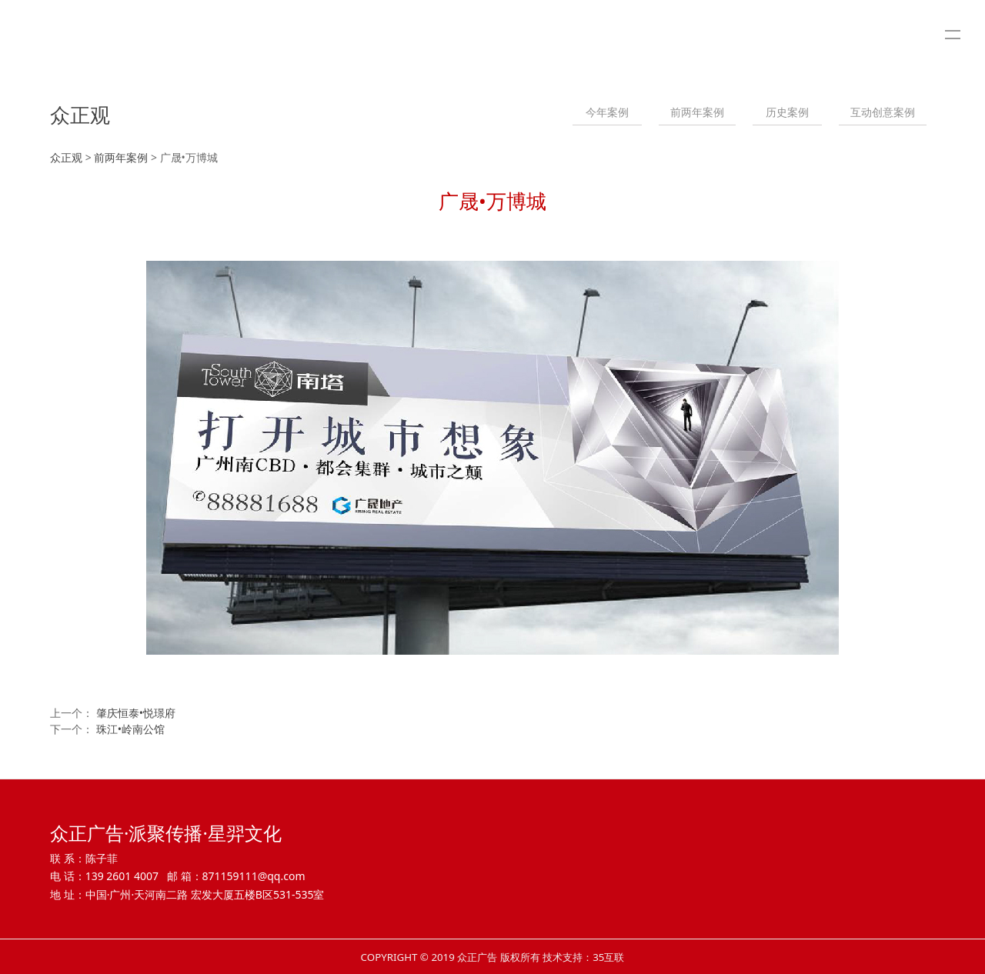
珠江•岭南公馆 (130, 729)
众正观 (66, 157)
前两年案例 (697, 112)
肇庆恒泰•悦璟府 (135, 712)
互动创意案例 (882, 112)
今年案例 (607, 112)
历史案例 (787, 112)
